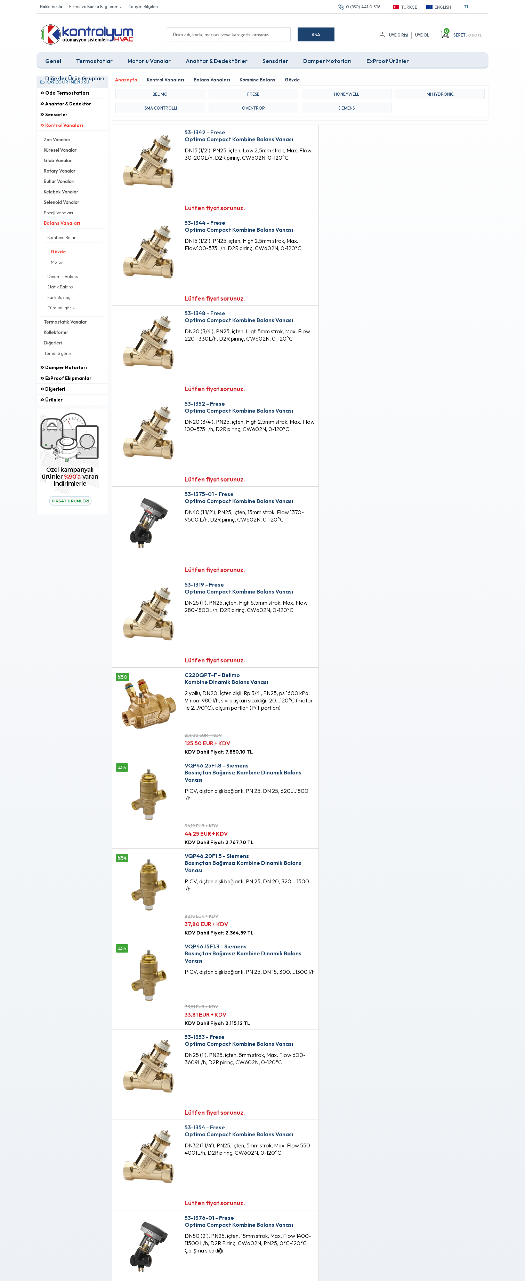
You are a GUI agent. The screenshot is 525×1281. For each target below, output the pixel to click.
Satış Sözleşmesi (170, 1154)
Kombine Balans (63, 237)
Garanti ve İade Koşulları (178, 1166)
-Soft (226, 1272)
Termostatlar (94, 60)
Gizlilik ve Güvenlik (172, 1178)
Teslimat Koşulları (171, 1130)
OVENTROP (253, 107)
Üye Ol (422, 35)
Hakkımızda (51, 6)
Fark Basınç (58, 297)
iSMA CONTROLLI (160, 107)
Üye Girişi (398, 35)
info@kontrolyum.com (77, 1173)
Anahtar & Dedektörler (217, 60)
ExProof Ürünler (387, 60)
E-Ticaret (242, 1272)
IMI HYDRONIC (440, 93)
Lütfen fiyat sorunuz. (208, 207)
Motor (57, 261)
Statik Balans (60, 286)
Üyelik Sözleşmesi (171, 1142)
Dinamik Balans (62, 276)
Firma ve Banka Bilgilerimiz (95, 6)
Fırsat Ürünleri (243, 1142)
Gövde (58, 251)
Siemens (346, 107)
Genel (53, 60)
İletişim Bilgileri (143, 6)
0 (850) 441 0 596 (363, 6)
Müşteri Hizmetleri (247, 1154)
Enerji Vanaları (58, 212)
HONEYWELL (346, 93)
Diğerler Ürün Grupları (74, 77)
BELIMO (160, 93)
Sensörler (275, 60)
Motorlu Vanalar (149, 60)
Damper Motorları (327, 60)
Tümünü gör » (61, 307)
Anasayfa (238, 1130)
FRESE (253, 93)
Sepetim (237, 1166)
